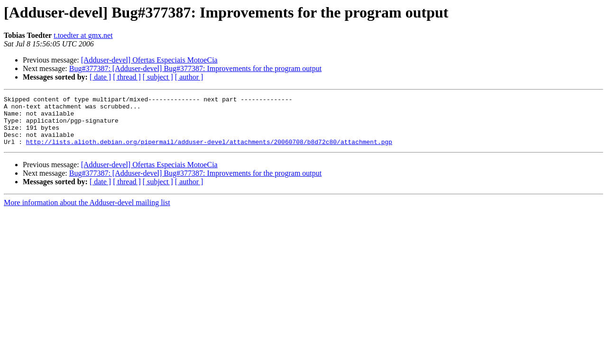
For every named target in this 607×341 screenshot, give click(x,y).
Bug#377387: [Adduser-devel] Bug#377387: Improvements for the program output (195, 68)
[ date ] (100, 77)
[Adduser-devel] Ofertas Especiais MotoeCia (149, 60)
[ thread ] (127, 77)
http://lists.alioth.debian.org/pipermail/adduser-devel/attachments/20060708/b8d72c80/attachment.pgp (209, 151)
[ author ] (189, 77)
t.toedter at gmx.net (83, 35)
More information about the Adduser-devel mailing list (87, 212)
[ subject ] (158, 77)
